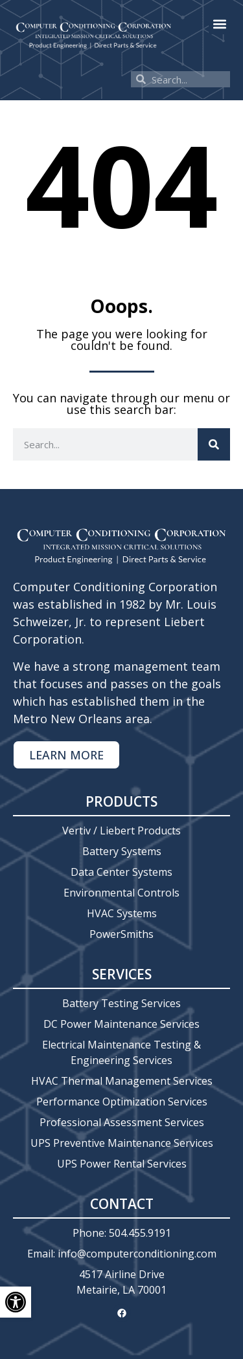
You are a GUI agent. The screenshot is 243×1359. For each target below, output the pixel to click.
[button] (219, 23)
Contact (122, 1204)
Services (122, 974)
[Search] (214, 444)
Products (121, 801)
